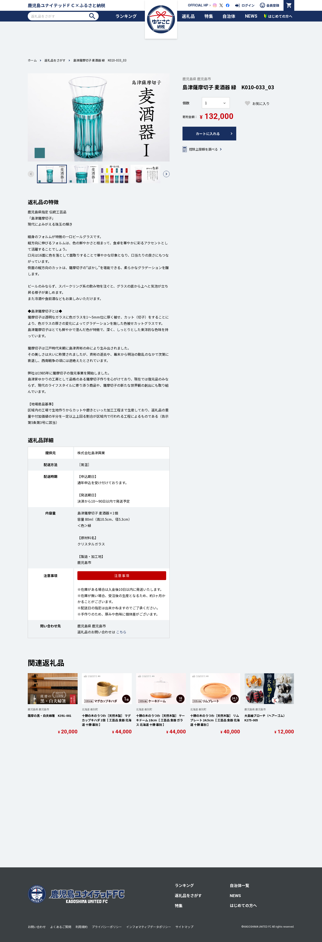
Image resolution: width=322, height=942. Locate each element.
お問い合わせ (37, 927)
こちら (121, 631)
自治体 (228, 16)
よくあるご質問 (60, 927)
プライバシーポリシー (107, 927)
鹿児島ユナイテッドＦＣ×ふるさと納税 (66, 5)
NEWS (251, 16)
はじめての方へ (243, 905)
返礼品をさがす (55, 60)
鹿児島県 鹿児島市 (196, 78)
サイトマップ (184, 927)
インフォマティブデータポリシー (148, 927)
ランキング (126, 16)
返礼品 (188, 16)
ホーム (32, 60)
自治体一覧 (239, 885)
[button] (166, 174)
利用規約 (81, 927)
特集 (208, 16)
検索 (92, 16)
